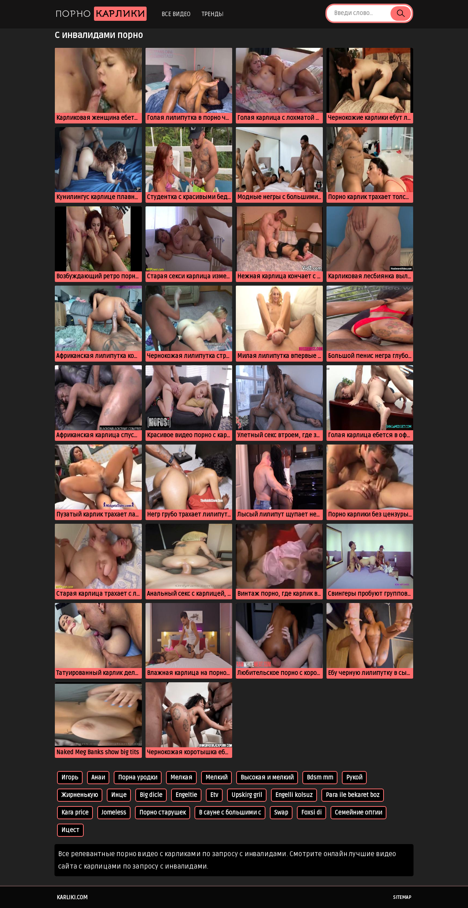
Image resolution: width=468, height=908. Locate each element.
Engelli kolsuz (294, 795)
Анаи (98, 777)
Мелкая (181, 777)
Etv (214, 795)
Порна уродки (137, 777)
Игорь (69, 777)
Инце (119, 795)
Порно (101, 14)
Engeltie (186, 795)
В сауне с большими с (230, 812)
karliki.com (72, 897)
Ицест (70, 830)
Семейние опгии (358, 812)
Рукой (354, 777)
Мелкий (216, 777)
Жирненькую (79, 795)
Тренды (212, 14)
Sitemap (402, 897)
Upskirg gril (246, 795)
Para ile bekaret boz (353, 795)
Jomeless (114, 812)
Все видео (176, 14)
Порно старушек (162, 812)
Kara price (74, 812)
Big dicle (151, 795)
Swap (281, 812)
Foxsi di (311, 812)
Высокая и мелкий (267, 777)
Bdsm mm (320, 777)
